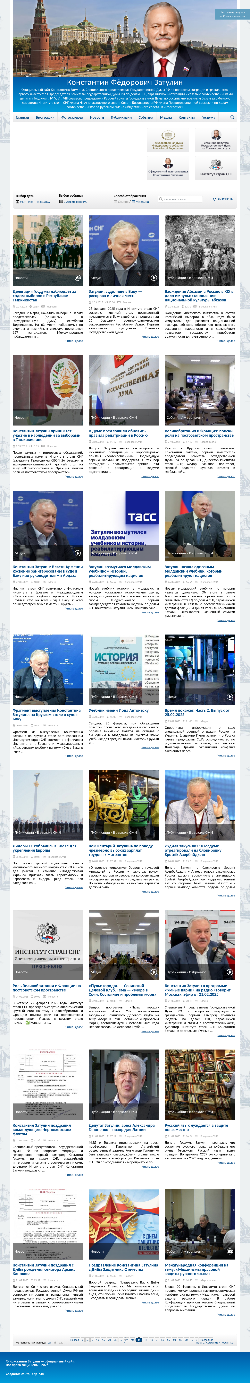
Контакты (187, 117)
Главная (22, 117)
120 (61, 1342)
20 (109, 1340)
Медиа (166, 117)
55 (168, 1340)
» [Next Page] (196, 1340)
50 (162, 1340)
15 (103, 1340)
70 (186, 1340)
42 (145, 1340)
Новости (97, 117)
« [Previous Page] (82, 1340)
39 (126, 1340)
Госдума (208, 117)
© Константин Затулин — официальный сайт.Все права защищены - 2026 (40, 1363)
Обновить (223, 199)
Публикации (121, 117)
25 (115, 1340)
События (146, 117)
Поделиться (227, 1342)
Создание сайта (17, 1374)
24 (49, 1342)
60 (174, 1340)
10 (97, 1340)
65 (180, 1340)
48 (55, 1342)
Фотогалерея (72, 117)
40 (132, 1340)
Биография (45, 117)
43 (151, 1340)
